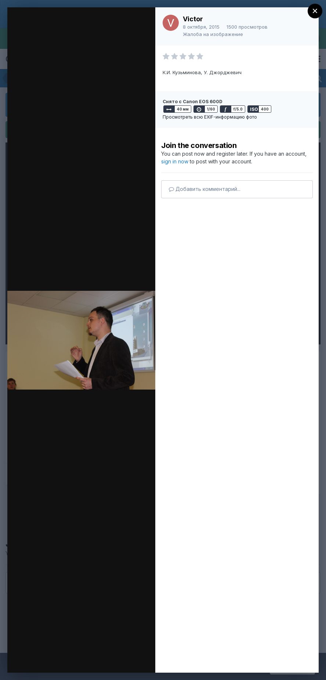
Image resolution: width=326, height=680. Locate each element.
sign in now (174, 161)
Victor (193, 19)
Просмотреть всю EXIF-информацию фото (210, 117)
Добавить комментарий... (204, 189)
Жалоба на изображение (213, 34)
